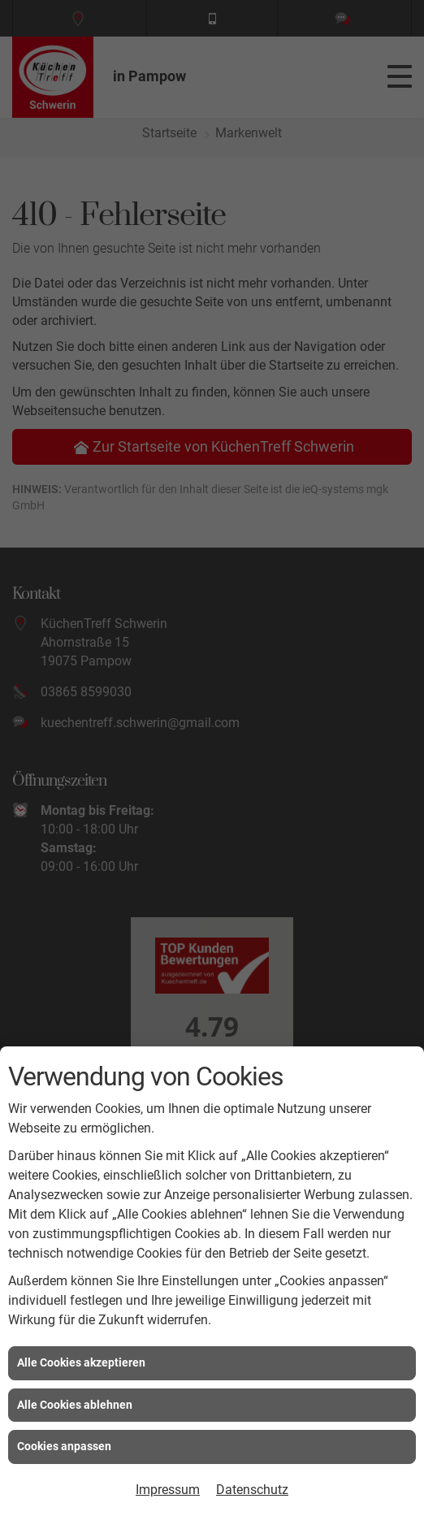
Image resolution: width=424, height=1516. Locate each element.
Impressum (168, 1489)
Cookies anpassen (64, 1446)
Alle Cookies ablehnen (74, 1404)
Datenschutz (252, 1489)
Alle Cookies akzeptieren (81, 1362)
